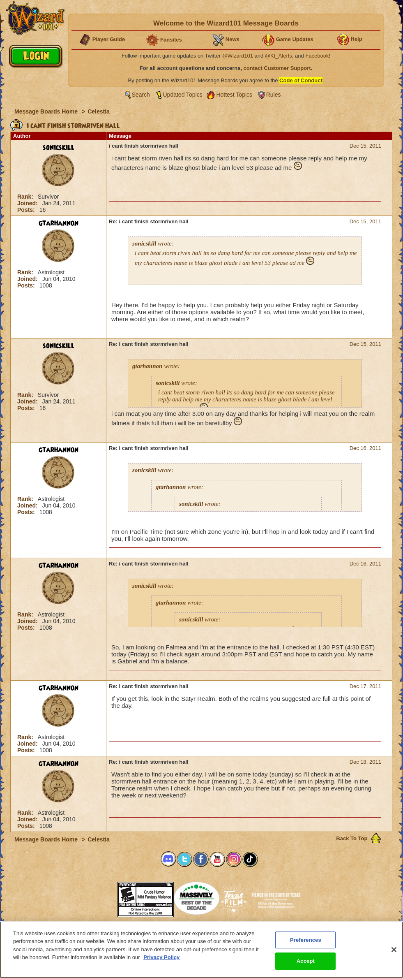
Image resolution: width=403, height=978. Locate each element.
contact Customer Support (277, 68)
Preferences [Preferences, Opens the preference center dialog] (305, 940)
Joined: (28, 203)
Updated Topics (183, 94)
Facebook (317, 56)
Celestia (99, 111)
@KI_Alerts (278, 56)
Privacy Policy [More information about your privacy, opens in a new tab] (161, 957)
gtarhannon (58, 223)
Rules (273, 94)
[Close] (394, 950)
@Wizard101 (237, 56)
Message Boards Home (46, 111)
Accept (306, 961)
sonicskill (58, 148)
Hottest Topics (234, 94)
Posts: (27, 209)
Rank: (26, 196)
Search (141, 94)
